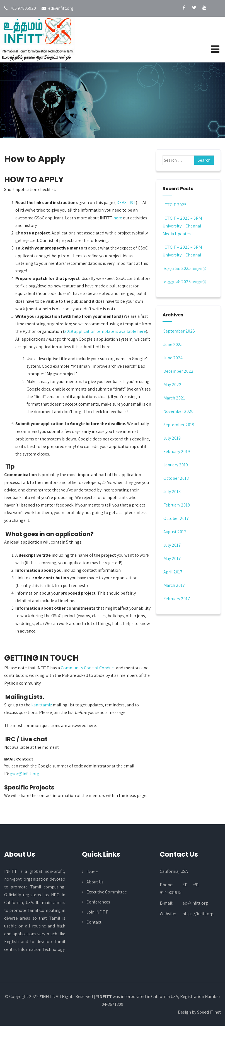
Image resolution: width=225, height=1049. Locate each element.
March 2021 (174, 398)
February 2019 (176, 451)
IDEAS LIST (125, 202)
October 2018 (176, 478)
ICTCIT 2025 (175, 205)
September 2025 (179, 331)
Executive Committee (106, 892)
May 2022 (172, 384)
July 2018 (172, 492)
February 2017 (176, 599)
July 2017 (172, 545)
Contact (93, 922)
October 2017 (176, 518)
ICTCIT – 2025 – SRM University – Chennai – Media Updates (183, 226)
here (117, 218)
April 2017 (173, 572)
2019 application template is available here (105, 331)
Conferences (98, 902)
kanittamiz (41, 705)
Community (72, 668)
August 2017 (175, 532)
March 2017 (174, 585)
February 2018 (176, 505)
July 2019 (172, 438)
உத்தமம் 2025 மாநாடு (184, 268)
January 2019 (175, 465)
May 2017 (172, 558)
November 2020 (178, 411)
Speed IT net (209, 1012)
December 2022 (178, 371)
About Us (94, 882)
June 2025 (173, 344)
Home (92, 872)
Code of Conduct (99, 668)
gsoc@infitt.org (24, 774)
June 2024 (173, 358)
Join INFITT (97, 912)
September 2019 (178, 425)
